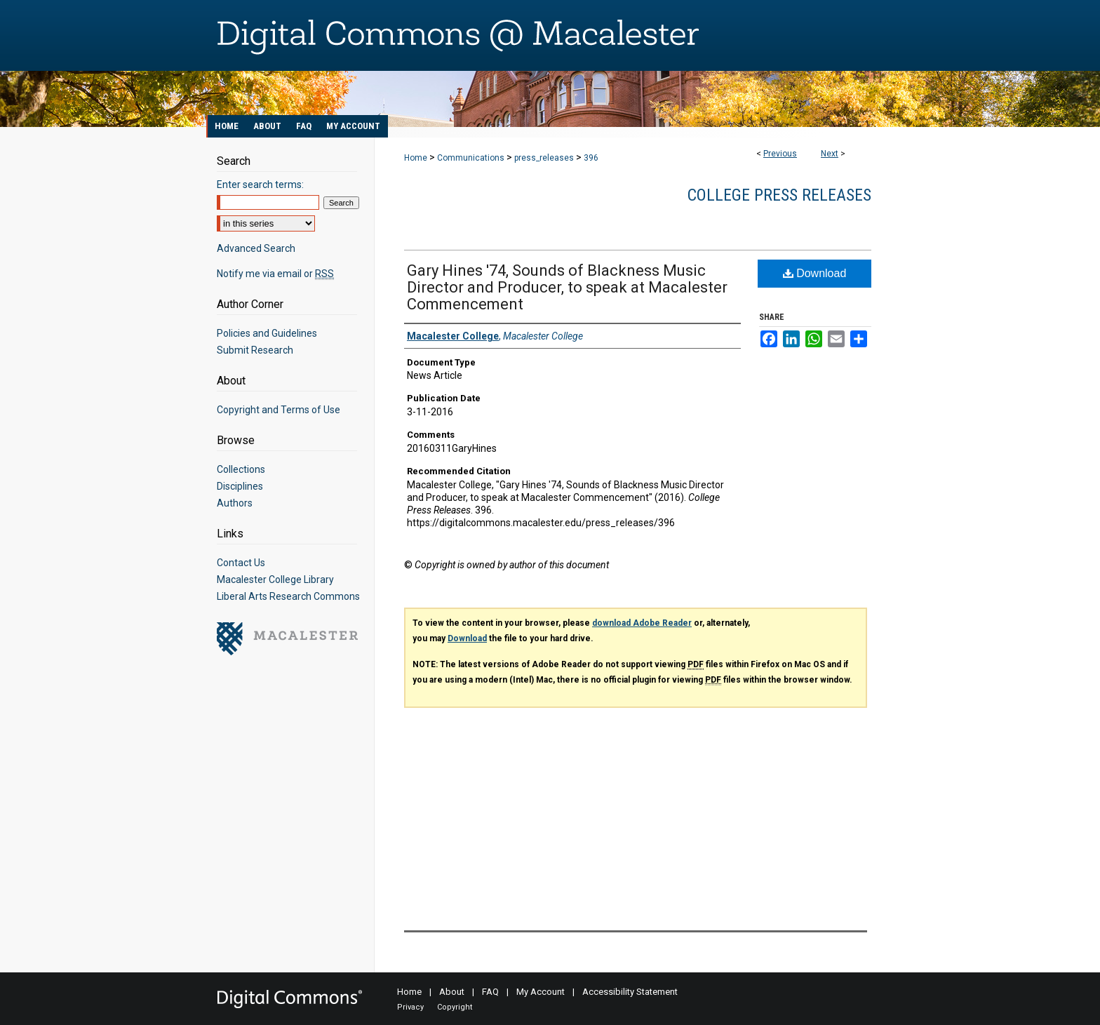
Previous (780, 154)
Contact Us (241, 562)
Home (415, 158)
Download (815, 273)
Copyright (454, 1007)
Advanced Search (256, 248)
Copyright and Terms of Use (278, 409)
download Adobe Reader (642, 623)
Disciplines (240, 486)
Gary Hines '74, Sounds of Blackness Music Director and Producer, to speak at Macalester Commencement (567, 287)
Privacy (410, 1007)
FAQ (490, 991)
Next (829, 154)
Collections (241, 469)
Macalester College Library (275, 579)
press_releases (544, 158)
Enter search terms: (260, 184)
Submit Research (255, 350)
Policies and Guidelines (267, 333)
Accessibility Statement (630, 991)
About (451, 991)
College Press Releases (779, 195)
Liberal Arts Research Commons (288, 596)
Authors (235, 503)
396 (591, 158)
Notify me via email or (275, 273)
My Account (540, 991)
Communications (470, 158)
